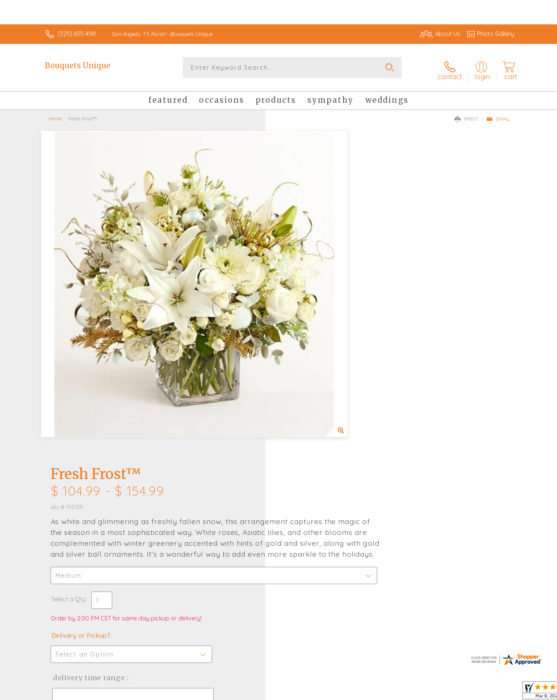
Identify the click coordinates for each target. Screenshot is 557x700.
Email (498, 114)
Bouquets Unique (77, 65)
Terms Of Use (350, 692)
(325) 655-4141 (77, 34)
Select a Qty (296, 280)
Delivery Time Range (316, 359)
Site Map (494, 692)
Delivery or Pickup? (308, 317)
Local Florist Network (448, 692)
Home (55, 114)
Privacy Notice (394, 692)
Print (467, 114)
